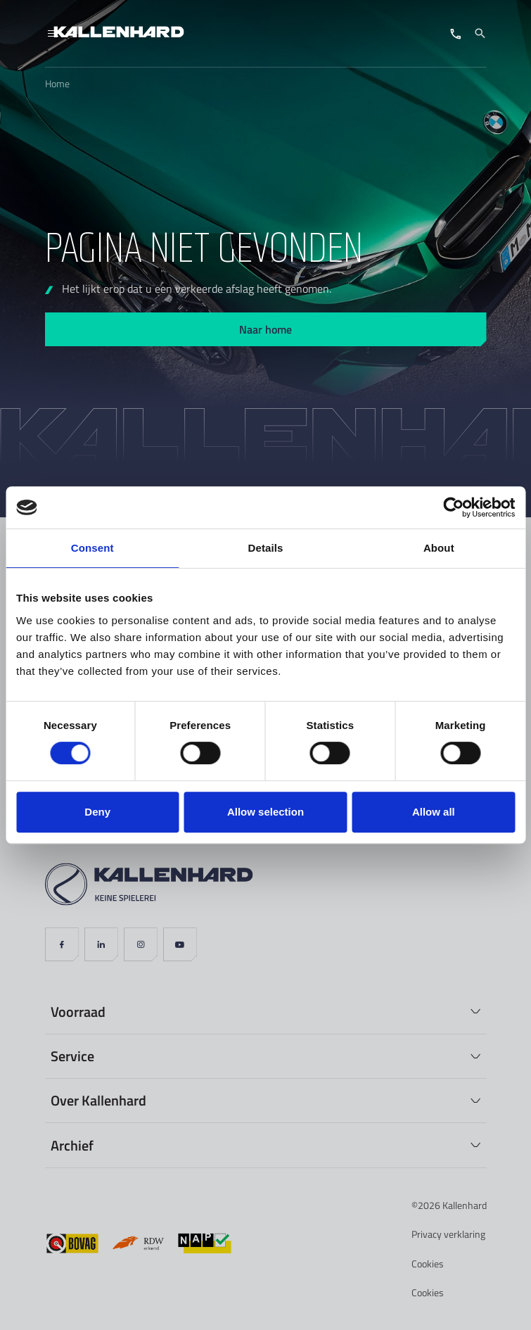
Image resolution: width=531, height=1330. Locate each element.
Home (57, 83)
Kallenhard (464, 1205)
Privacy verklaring (448, 1234)
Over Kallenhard (98, 1100)
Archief (72, 1145)
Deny (97, 812)
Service (72, 1055)
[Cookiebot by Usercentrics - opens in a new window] (453, 507)
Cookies (427, 1263)
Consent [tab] (92, 548)
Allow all (433, 812)
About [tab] (438, 548)
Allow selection (265, 812)
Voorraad (78, 1011)
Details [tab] (265, 548)
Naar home (265, 329)
